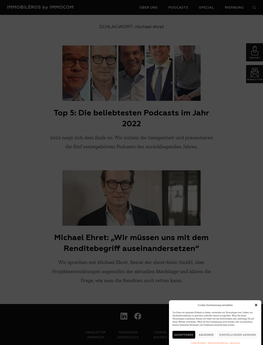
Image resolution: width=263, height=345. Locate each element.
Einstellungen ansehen (237, 338)
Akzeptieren (183, 338)
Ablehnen (206, 338)
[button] (256, 309)
